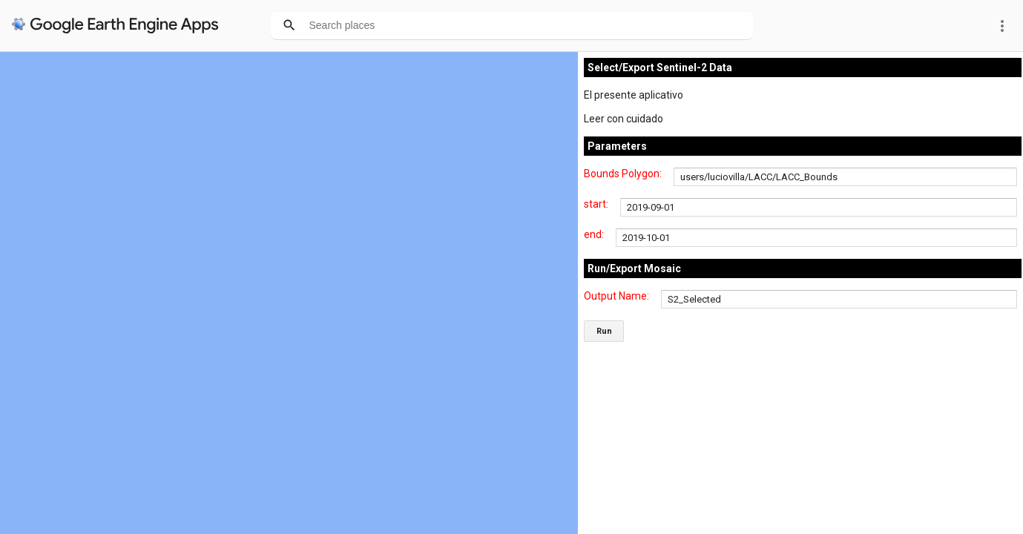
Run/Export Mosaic (634, 268)
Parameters (617, 146)
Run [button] (604, 331)
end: (594, 234)
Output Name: (616, 296)
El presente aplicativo (633, 95)
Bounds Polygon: (623, 173)
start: (596, 204)
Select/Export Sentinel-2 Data (660, 67)
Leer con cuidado (623, 119)
